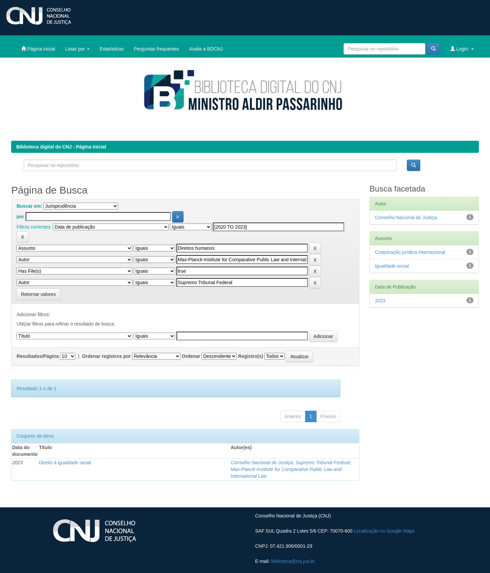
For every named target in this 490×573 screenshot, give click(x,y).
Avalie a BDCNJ (206, 49)
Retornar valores (38, 294)
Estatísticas (112, 49)
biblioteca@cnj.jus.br (293, 561)
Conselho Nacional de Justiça (262, 462)
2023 (380, 300)
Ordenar (191, 356)
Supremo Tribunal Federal (322, 462)
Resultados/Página (38, 356)
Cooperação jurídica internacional (410, 252)
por (20, 216)
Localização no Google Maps (384, 531)
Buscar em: (29, 206)
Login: (462, 49)
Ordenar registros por (106, 356)
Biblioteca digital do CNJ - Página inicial (61, 146)
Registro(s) (250, 356)
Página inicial (38, 49)
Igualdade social (392, 266)
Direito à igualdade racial (65, 462)
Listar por (77, 49)
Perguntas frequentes (156, 49)
